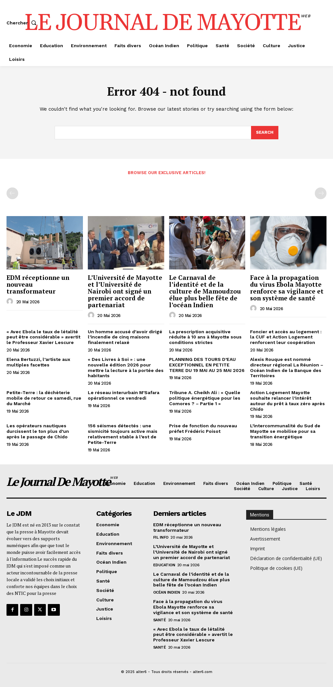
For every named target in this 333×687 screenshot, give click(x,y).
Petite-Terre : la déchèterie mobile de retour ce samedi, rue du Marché (44, 398)
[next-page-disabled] (320, 193)
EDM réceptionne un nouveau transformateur (187, 527)
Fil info (160, 537)
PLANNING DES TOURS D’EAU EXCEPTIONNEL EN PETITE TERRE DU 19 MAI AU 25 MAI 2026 (207, 365)
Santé (159, 620)
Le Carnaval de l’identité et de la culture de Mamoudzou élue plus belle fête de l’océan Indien (205, 291)
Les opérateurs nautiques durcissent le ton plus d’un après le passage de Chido (38, 431)
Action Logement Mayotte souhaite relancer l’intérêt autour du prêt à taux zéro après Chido (287, 400)
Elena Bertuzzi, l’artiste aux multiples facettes (38, 362)
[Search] (264, 133)
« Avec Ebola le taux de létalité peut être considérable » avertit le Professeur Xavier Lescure (43, 337)
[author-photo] (11, 301)
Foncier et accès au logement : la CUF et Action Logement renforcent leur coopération (286, 337)
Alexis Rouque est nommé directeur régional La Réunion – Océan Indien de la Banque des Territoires (286, 367)
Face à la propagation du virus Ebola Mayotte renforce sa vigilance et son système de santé (287, 287)
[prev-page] (12, 193)
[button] (23, 23)
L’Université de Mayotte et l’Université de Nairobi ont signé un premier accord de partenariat (125, 291)
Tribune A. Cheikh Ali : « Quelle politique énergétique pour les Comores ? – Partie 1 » (204, 398)
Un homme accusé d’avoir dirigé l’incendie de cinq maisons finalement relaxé (125, 337)
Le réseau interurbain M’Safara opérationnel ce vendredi (123, 395)
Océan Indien (166, 592)
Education (164, 565)
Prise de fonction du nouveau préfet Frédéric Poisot (203, 428)
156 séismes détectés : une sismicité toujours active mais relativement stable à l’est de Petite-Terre (122, 434)
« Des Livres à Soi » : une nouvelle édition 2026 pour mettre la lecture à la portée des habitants (126, 367)
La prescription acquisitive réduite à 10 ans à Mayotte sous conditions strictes (205, 337)
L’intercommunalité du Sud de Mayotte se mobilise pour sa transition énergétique (285, 431)
